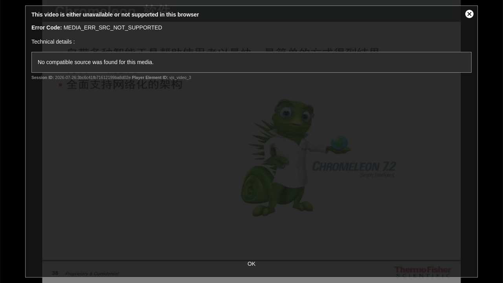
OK (251, 264)
